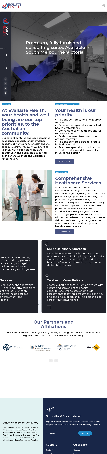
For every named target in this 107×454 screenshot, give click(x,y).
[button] (84, 93)
